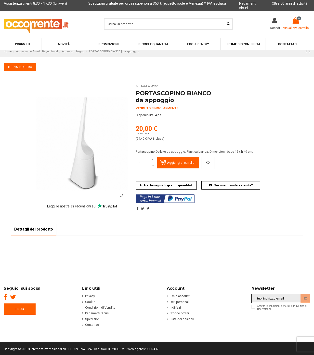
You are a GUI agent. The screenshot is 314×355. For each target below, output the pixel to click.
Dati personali (179, 302)
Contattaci (92, 325)
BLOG (19, 309)
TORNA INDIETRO (20, 67)
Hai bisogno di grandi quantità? (166, 185)
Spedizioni (92, 319)
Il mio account (180, 296)
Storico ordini (179, 313)
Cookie (90, 302)
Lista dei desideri (182, 319)
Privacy (90, 296)
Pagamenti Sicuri (97, 313)
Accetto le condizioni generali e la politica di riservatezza (282, 308)
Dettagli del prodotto (33, 229)
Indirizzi (175, 307)
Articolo (143, 86)
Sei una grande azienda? (231, 185)
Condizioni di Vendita (100, 307)
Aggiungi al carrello (181, 162)
